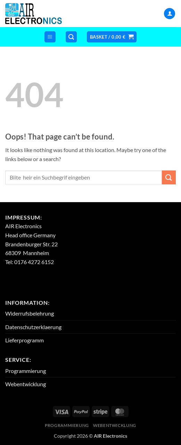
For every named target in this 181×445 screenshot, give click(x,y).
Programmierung (25, 370)
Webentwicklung (25, 384)
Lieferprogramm (24, 340)
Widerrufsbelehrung (29, 313)
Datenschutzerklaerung (33, 327)
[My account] (169, 13)
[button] (50, 37)
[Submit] (169, 177)
